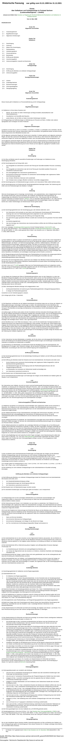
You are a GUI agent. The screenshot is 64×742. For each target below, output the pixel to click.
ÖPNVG (27, 198)
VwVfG (54, 228)
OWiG (54, 711)
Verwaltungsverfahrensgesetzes (22, 227)
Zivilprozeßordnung (29, 436)
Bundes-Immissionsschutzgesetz (14, 652)
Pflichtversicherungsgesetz (48, 390)
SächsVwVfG (48, 227)
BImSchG (27, 652)
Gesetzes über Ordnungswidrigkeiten (42, 711)
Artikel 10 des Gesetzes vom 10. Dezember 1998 (36, 730)
